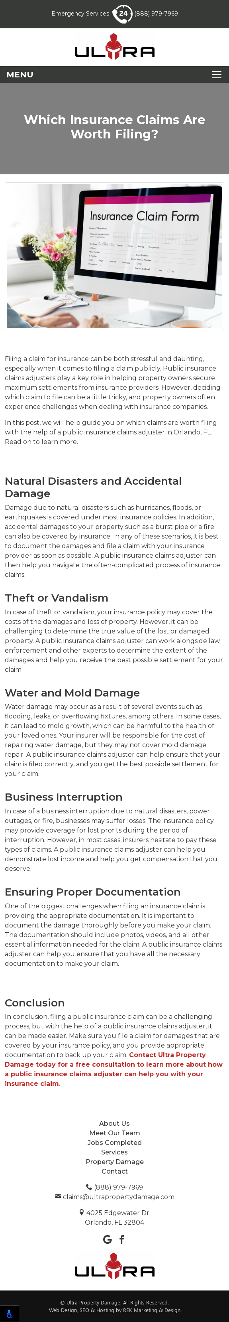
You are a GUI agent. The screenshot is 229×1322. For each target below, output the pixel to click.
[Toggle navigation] (114, 74)
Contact (115, 1171)
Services (114, 1152)
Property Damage (115, 1162)
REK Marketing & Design (151, 1309)
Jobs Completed (115, 1142)
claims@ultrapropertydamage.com (114, 1197)
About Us (114, 1123)
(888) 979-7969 (145, 13)
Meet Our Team (114, 1133)
